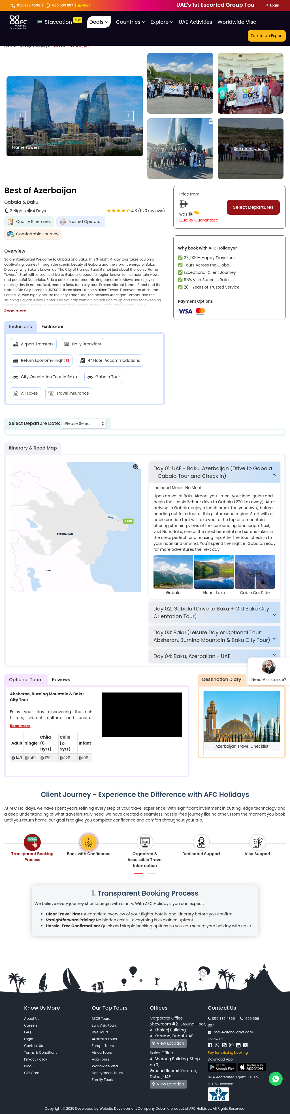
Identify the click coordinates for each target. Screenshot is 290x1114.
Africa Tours (102, 1052)
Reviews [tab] (61, 679)
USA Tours (100, 1032)
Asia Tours (100, 1059)
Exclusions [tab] (53, 326)
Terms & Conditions (40, 1052)
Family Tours (102, 1079)
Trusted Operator (80, 221)
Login (274, 5)
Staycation (59, 21)
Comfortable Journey (32, 234)
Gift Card (31, 1072)
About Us (31, 1018)
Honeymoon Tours (107, 1072)
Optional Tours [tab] (25, 679)
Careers (30, 1025)
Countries (130, 21)
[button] (214, 472)
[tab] (214, 472)
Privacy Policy (35, 1059)
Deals (98, 21)
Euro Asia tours (104, 1025)
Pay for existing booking (228, 1052)
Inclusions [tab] (20, 326)
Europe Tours (103, 1045)
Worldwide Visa (237, 21)
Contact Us (33, 1045)
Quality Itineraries (29, 221)
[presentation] (20, 116)
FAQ (27, 1032)
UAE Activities (195, 21)
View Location (168, 1043)
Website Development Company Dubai (132, 1108)
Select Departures (253, 207)
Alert (84, 5)
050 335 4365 (25, 5)
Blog (27, 1066)
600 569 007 (59, 5)
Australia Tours (104, 1038)
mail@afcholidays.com (230, 1032)
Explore (162, 21)
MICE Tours (101, 1018)
